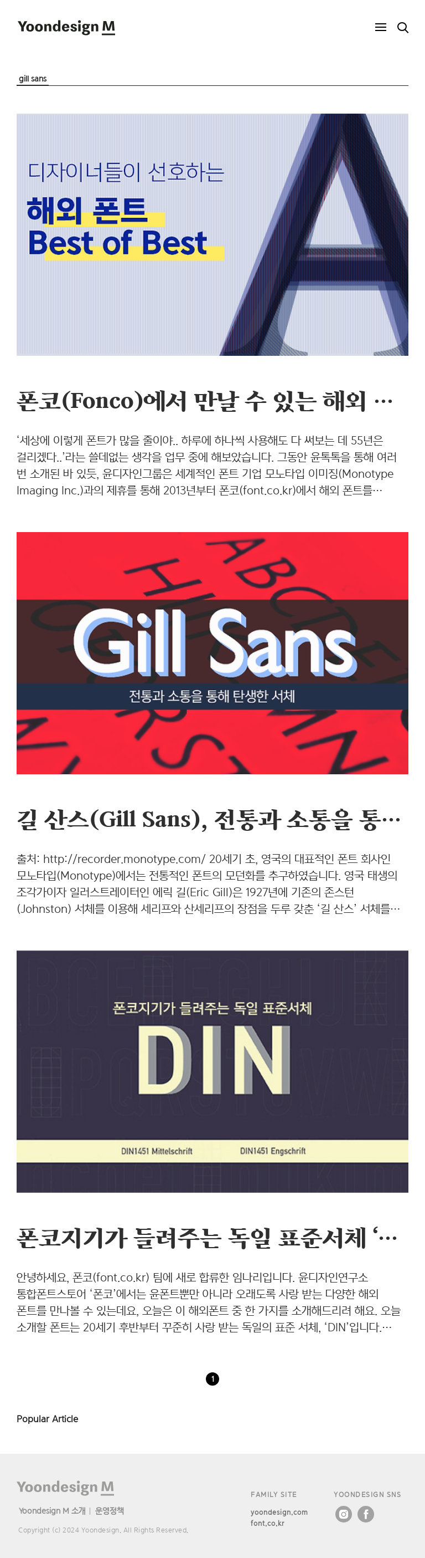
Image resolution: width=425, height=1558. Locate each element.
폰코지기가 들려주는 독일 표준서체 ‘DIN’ (220, 1237)
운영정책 (109, 1510)
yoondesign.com (279, 1512)
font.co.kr (267, 1523)
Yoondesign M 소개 (52, 1510)
